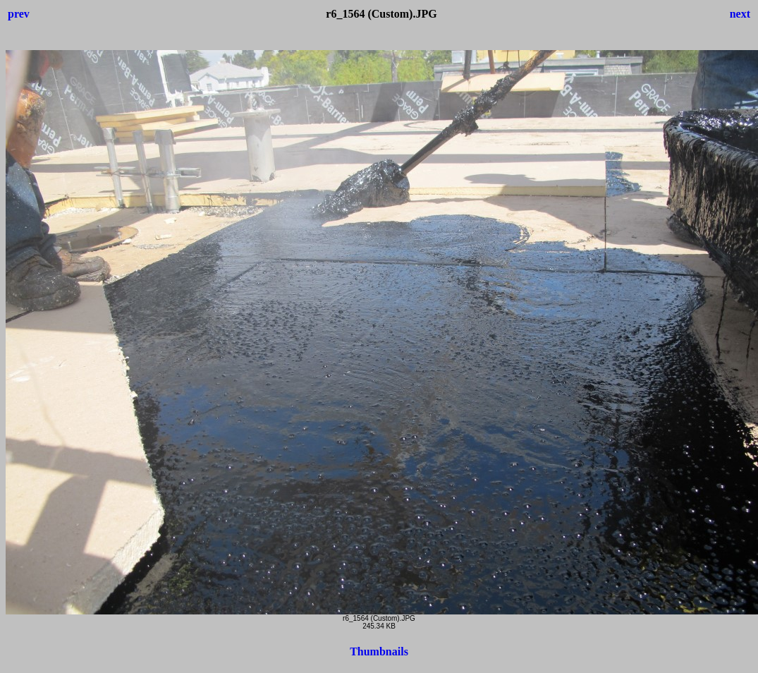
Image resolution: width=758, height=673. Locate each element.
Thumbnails (379, 651)
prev (19, 14)
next (740, 14)
